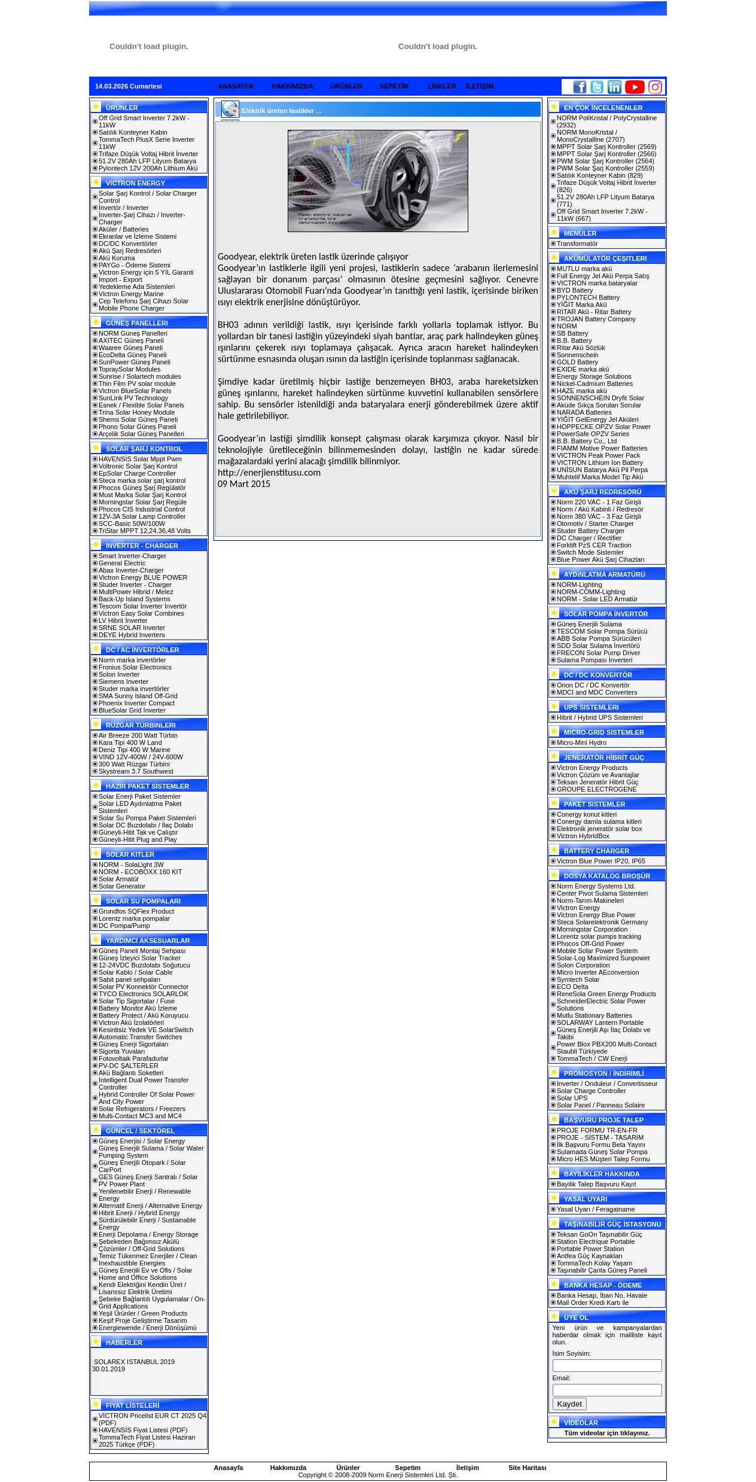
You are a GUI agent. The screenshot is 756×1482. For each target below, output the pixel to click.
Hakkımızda (288, 1467)
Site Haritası (527, 1467)
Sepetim (408, 1467)
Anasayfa (228, 1467)
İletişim (467, 1467)
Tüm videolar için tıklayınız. (607, 1433)
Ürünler (347, 1467)
